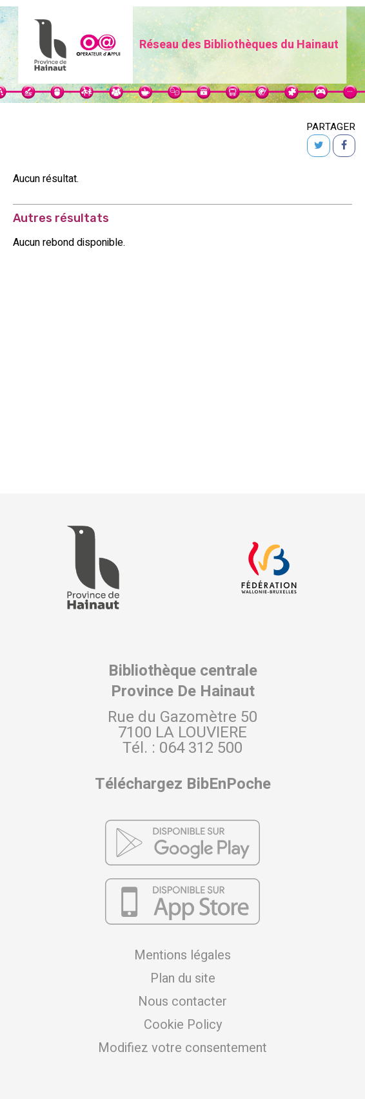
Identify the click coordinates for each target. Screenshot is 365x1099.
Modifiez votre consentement (182, 1048)
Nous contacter (182, 1002)
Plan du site (182, 978)
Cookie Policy (183, 1025)
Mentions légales (182, 955)
